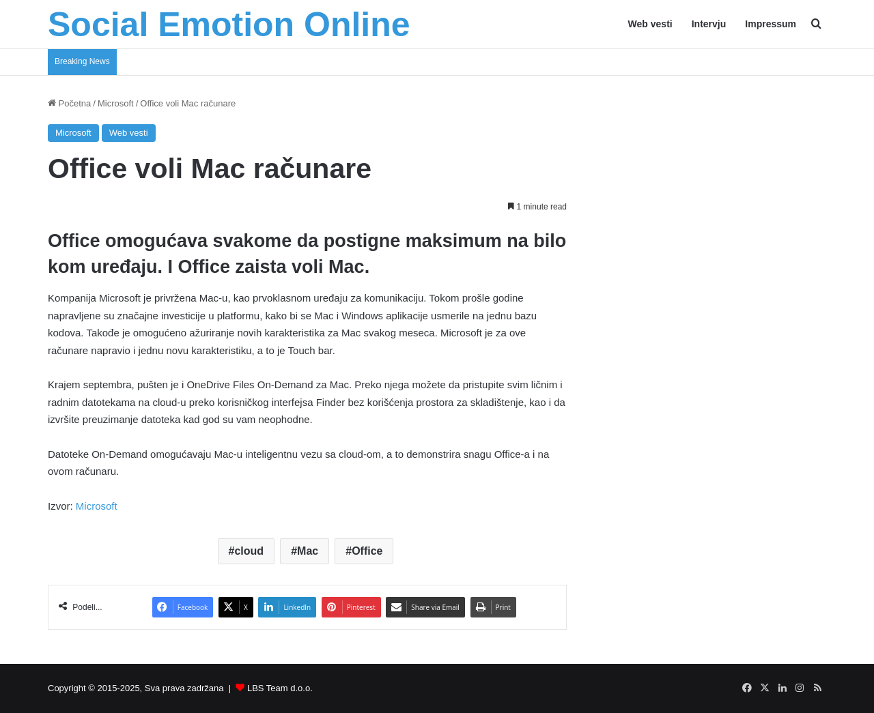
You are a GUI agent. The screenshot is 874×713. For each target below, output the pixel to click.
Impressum (770, 23)
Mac (307, 551)
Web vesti (650, 23)
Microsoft (116, 103)
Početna (69, 103)
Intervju (709, 23)
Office (367, 551)
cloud (249, 551)
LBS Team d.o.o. (280, 688)
